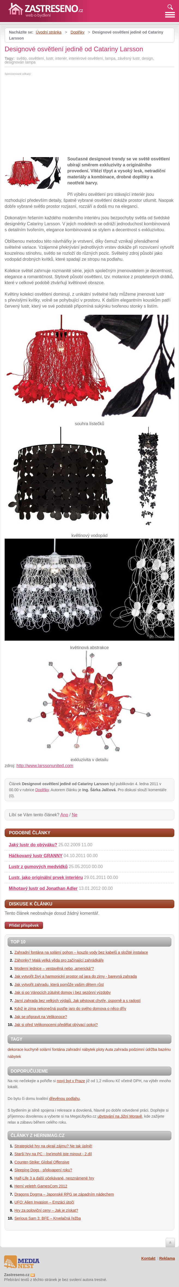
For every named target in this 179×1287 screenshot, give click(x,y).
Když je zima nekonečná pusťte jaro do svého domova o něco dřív (70, 1008)
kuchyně (31, 1049)
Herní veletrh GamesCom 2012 (40, 1186)
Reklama (167, 1258)
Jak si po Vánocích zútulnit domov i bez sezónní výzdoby (62, 992)
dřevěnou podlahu (64, 1098)
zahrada (121, 1049)
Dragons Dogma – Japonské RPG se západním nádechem (64, 1194)
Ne (74, 814)
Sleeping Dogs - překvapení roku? (43, 1170)
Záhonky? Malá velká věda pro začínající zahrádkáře (59, 960)
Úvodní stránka (48, 32)
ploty (100, 1049)
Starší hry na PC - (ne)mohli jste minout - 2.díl (53, 1154)
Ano (64, 814)
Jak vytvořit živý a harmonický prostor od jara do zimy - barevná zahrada (75, 976)
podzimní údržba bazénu (150, 1049)
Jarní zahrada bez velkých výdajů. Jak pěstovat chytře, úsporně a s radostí (77, 1000)
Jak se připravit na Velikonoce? (40, 1017)
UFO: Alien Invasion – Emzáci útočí (44, 1202)
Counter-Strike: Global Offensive (41, 1162)
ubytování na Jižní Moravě (120, 1116)
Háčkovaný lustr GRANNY (35, 855)
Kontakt (148, 1258)
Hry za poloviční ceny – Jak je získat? (46, 1210)
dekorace (15, 1049)
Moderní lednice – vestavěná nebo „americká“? (54, 968)
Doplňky (77, 32)
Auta (109, 1049)
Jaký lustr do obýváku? (33, 844)
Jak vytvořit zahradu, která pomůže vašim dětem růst (59, 984)
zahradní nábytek (80, 1049)
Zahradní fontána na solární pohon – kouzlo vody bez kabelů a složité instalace (81, 952)
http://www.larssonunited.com (45, 765)
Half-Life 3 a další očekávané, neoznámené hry (54, 1178)
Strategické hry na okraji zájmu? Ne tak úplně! (53, 1146)
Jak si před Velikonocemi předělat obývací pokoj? (56, 1024)
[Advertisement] (50, 116)
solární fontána (52, 1049)
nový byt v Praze (71, 1081)
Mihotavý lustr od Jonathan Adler (43, 888)
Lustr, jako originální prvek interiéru (46, 877)
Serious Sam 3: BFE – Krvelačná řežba (47, 1218)
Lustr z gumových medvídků (38, 866)
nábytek (14, 1056)
